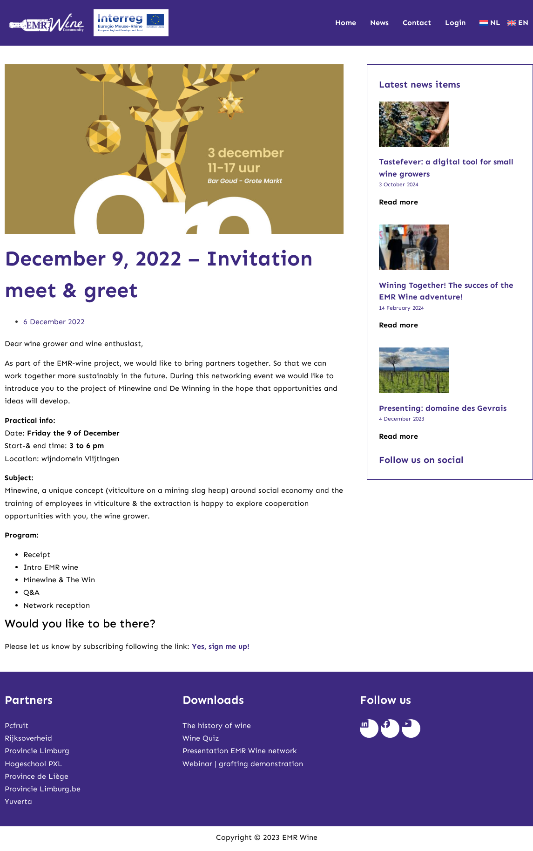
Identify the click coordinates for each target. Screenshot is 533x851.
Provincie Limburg (37, 750)
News (379, 22)
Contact (417, 22)
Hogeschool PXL (33, 763)
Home (345, 22)
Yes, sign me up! (221, 646)
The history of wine (216, 725)
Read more (398, 201)
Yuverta (18, 801)
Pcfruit (16, 725)
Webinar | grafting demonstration (242, 763)
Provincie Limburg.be (43, 788)
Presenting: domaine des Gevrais (442, 408)
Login (455, 22)
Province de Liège (36, 776)
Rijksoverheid (28, 738)
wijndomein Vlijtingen (80, 458)
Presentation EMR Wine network (239, 750)
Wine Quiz (200, 738)
